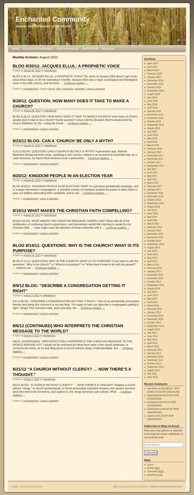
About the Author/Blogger (38, 48)
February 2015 (154, 268)
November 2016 (155, 196)
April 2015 (152, 261)
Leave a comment (95, 89)
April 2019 (152, 107)
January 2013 (154, 353)
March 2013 (153, 346)
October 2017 (154, 162)
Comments (155, 471)
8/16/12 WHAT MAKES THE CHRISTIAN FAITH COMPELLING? (72, 210)
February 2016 (154, 227)
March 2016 (153, 223)
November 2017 (155, 159)
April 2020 (152, 67)
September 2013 (155, 326)
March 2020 (153, 70)
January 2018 (154, 152)
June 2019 (152, 101)
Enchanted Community (53, 19)
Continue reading (76, 83)
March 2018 (153, 145)
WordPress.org (154, 475)
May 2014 (152, 298)
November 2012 (155, 360)
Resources (108, 48)
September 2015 (155, 244)
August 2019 (153, 94)
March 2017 (153, 182)
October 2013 (154, 322)
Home (15, 48)
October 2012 (154, 363)
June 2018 (152, 135)
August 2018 (153, 128)
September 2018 (155, 125)
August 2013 (153, 329)
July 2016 (152, 210)
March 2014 (153, 305)
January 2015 (154, 271)
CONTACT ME (90, 48)
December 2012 (155, 356)
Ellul (58, 89)
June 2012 (152, 377)
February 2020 (154, 73)
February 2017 (154, 186)
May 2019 (152, 104)
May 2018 (152, 138)
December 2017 (155, 155)
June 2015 (152, 254)
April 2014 (152, 302)
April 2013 (152, 343)
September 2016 (155, 203)
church (51, 89)
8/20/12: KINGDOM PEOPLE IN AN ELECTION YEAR (63, 175)
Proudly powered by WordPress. (133, 486)
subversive (67, 89)
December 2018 (155, 114)
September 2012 (155, 367)
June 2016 (152, 213)
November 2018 (155, 118)
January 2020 (154, 77)
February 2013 (154, 350)
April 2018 (152, 142)
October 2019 (154, 87)
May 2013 (152, 339)
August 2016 (153, 206)
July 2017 (152, 169)
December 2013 (155, 315)
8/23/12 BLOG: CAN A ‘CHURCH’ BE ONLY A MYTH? (63, 140)
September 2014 (155, 285)
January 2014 (154, 312)
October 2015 (154, 240)
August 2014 (153, 288)
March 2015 (153, 264)
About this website (67, 48)
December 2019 (155, 80)
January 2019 (154, 111)
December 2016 (155, 193)
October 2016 (154, 200)
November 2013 (155, 319)
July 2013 (152, 333)
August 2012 (153, 370)
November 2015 (155, 237)
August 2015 (153, 247)
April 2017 (152, 179)
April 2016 (152, 220)
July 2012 (152, 373)
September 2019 (155, 90)
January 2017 (154, 189)
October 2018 (154, 121)
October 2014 (154, 281)
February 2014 (154, 309)
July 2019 (152, 97)
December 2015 (155, 234)
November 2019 (155, 84)
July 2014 (152, 292)
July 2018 (152, 131)
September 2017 (155, 165)
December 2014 (155, 275)
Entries (153, 468)
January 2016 (154, 230)
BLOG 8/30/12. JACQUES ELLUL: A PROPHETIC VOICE (66, 66)
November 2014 (155, 278)
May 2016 (152, 217)
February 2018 (154, 148)
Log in (150, 464)
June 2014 (152, 295)
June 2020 (152, 63)
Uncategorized (30, 89)
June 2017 (152, 172)
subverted (79, 89)
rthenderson (50, 70)
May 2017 (152, 176)
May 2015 (152, 257)
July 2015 (152, 251)
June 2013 (152, 336)
